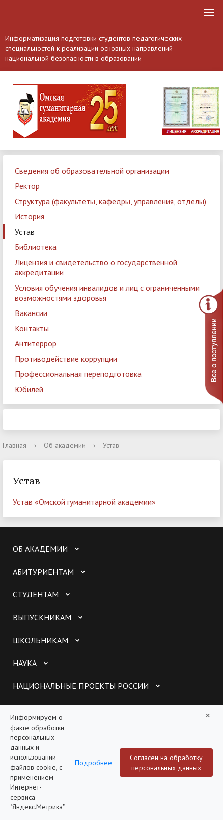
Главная (14, 445)
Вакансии (31, 313)
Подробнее (93, 762)
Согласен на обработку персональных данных (166, 762)
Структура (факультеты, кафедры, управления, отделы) (110, 201)
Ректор (27, 186)
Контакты (32, 328)
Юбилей (29, 389)
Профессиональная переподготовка (78, 374)
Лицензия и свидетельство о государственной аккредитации (96, 267)
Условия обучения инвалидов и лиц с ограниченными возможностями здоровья (107, 292)
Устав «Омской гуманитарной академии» (84, 502)
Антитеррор (36, 343)
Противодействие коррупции (66, 359)
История (29, 216)
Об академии (65, 445)
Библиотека (36, 247)
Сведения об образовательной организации (92, 171)
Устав (25, 232)
